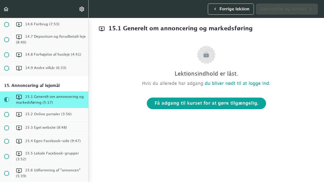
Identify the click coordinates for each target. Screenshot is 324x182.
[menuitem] (82, 9)
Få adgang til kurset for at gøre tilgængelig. (206, 103)
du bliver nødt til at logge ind (237, 83)
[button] (6, 9)
